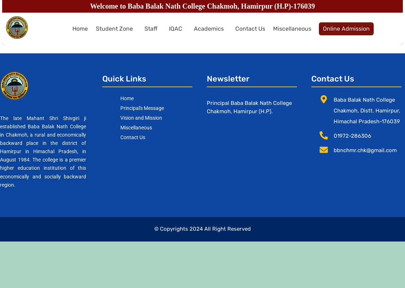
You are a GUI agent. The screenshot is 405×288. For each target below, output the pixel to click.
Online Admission (346, 29)
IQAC (175, 29)
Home (80, 29)
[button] (116, 29)
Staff (150, 29)
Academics (209, 29)
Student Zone (114, 29)
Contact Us (250, 29)
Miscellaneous (292, 29)
